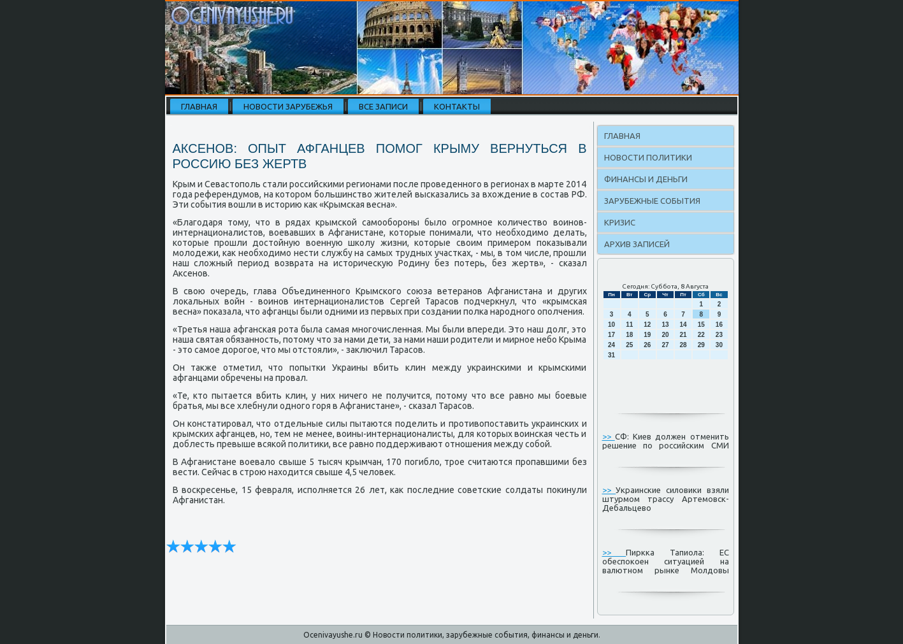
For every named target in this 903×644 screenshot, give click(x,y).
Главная (199, 106)
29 (701, 344)
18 (629, 334)
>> (608, 436)
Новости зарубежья (288, 106)
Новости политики (648, 157)
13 (664, 324)
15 (701, 324)
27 (664, 344)
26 (647, 344)
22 (701, 334)
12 (647, 324)
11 (629, 324)
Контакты (457, 106)
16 (719, 324)
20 (664, 334)
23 (719, 334)
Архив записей (637, 244)
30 (719, 344)
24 (611, 344)
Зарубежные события (652, 200)
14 (683, 324)
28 (683, 344)
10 (611, 324)
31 (611, 355)
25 (629, 344)
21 (683, 334)
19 (647, 334)
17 (611, 334)
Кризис (619, 222)
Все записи (383, 106)
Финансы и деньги (646, 179)
